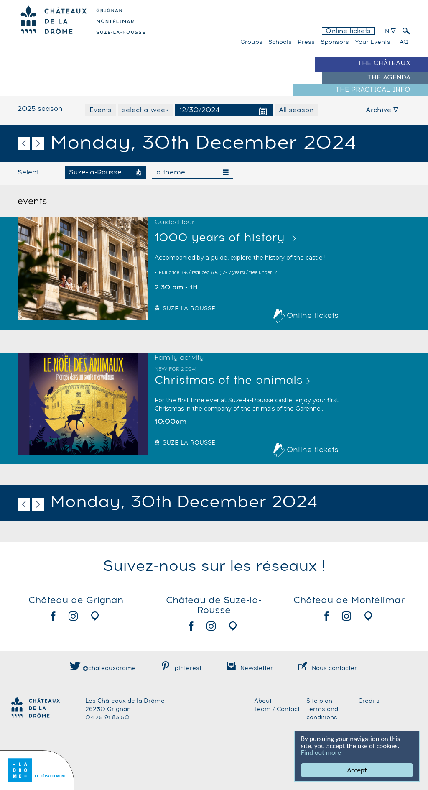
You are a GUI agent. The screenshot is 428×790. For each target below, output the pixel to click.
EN (388, 31)
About (263, 701)
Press (306, 42)
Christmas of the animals (229, 380)
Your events (372, 42)
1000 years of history (221, 238)
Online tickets (348, 31)
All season (296, 110)
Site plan (319, 701)
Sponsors (335, 42)
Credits (369, 701)
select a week (145, 110)
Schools (280, 42)
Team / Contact (277, 709)
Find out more (321, 752)
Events (100, 110)
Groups (251, 42)
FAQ (402, 42)
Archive (382, 110)
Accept (357, 770)
